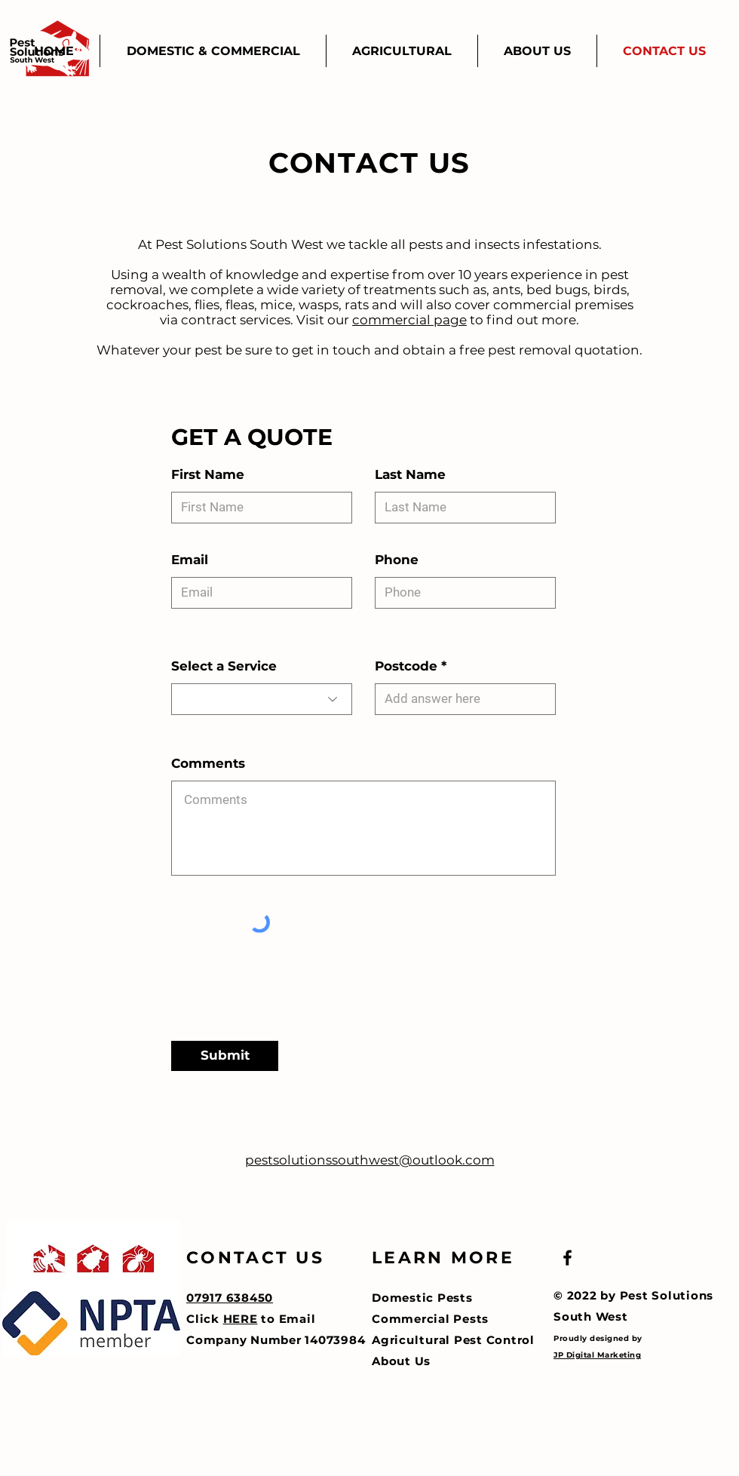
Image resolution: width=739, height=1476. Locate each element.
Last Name (410, 474)
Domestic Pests (422, 1297)
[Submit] (224, 1056)
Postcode (406, 666)
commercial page (409, 319)
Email (189, 560)
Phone (397, 560)
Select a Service (224, 666)
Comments (208, 763)
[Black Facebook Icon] (567, 1257)
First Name (207, 474)
